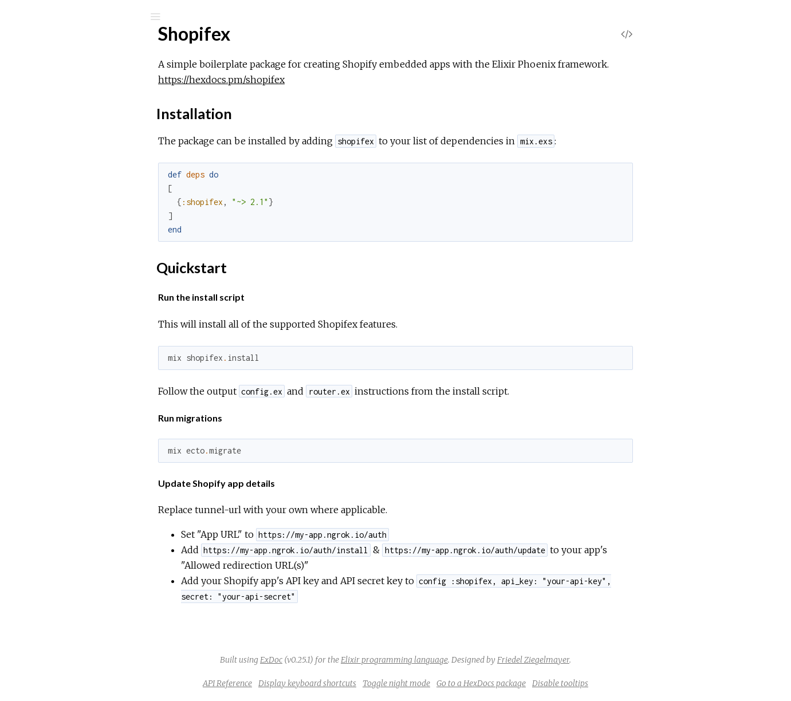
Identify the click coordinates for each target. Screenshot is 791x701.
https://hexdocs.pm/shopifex (307, 79)
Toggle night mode (482, 683)
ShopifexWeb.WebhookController (103, 672)
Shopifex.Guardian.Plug (80, 239)
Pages (41, 94)
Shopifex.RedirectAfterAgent (93, 393)
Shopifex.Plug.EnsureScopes (91, 285)
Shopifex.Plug (62, 270)
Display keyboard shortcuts (393, 683)
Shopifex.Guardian (72, 223)
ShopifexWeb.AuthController (93, 455)
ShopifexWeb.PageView (83, 594)
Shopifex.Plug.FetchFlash (84, 301)
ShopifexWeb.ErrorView (84, 532)
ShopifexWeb (63, 440)
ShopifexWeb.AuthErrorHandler (99, 471)
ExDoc (357, 660)
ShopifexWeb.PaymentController (101, 610)
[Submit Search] (17, 16)
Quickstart (72, 199)
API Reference (313, 683)
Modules (48, 109)
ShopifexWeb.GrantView (85, 563)
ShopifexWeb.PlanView (82, 641)
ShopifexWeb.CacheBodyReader (101, 502)
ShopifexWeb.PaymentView (91, 625)
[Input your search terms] (86, 16)
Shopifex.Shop (64, 409)
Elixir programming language (480, 660)
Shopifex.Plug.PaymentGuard (93, 331)
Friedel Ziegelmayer (619, 660)
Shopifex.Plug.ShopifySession (92, 347)
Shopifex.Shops (66, 424)
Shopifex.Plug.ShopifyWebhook (97, 362)
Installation (73, 188)
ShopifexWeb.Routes (78, 656)
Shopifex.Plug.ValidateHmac (90, 378)
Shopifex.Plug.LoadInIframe (90, 316)
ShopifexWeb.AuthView (82, 486)
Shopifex (56, 46)
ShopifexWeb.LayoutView (87, 579)
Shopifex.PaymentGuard (84, 254)
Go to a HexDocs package (567, 683)
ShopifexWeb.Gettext (79, 548)
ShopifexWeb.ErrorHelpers (90, 517)
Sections (67, 173)
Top (50, 160)
